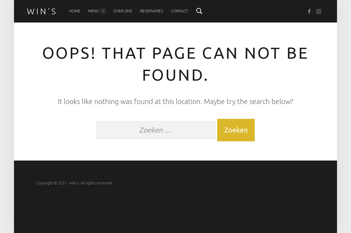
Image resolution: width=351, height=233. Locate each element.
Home (74, 11)
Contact (179, 11)
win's (42, 11)
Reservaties (151, 11)
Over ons (122, 11)
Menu (96, 11)
